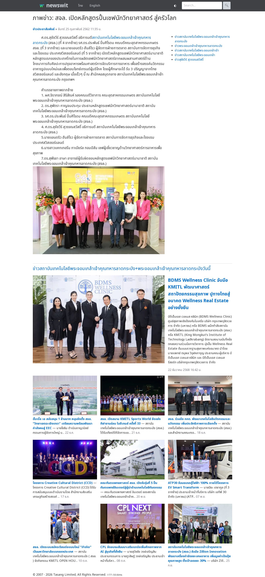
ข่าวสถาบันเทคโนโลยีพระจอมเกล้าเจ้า (197, 50)
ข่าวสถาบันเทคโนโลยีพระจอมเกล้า (195, 55)
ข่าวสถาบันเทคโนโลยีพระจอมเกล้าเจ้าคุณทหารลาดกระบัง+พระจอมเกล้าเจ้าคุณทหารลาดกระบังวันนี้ (121, 268)
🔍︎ (227, 5)
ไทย (80, 5)
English (95, 5)
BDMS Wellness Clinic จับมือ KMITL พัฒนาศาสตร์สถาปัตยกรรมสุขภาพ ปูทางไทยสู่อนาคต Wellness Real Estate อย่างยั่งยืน (199, 294)
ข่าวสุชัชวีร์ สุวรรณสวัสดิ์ (189, 59)
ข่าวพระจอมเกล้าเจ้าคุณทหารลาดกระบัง (198, 46)
